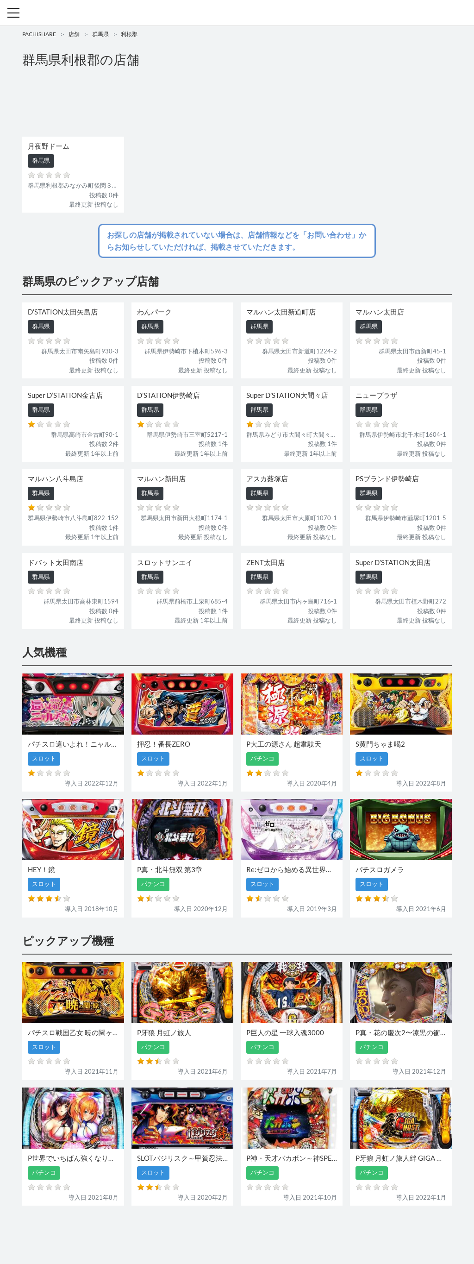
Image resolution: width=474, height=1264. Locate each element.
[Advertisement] (237, 105)
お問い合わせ (239, 1230)
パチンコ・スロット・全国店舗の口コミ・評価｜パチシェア (237, 13)
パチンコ (173, 1230)
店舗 (74, 34)
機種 (130, 1230)
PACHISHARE (39, 34)
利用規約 (275, 1230)
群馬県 (100, 34)
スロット (204, 1230)
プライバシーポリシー (321, 1230)
